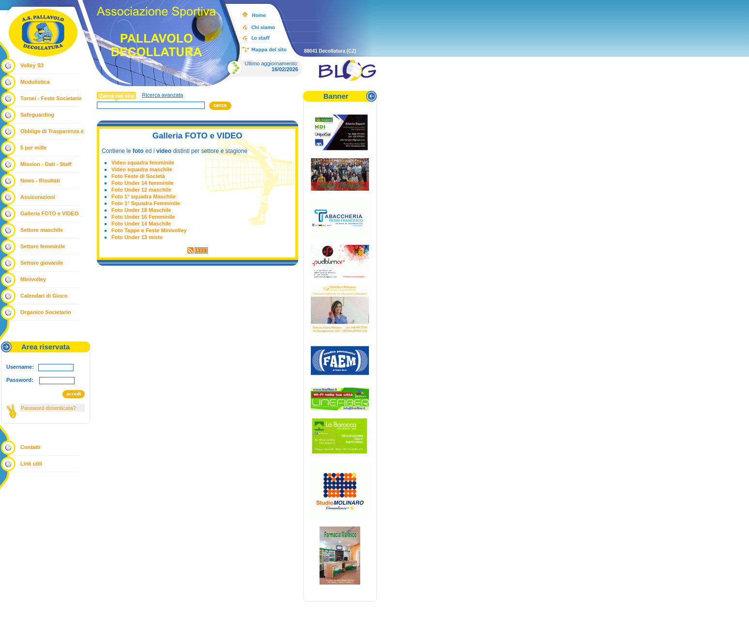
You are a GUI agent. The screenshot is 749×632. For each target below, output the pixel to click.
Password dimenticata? (48, 408)
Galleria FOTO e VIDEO (49, 213)
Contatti (30, 447)
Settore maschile (41, 230)
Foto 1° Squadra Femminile (145, 203)
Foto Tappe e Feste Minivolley (149, 230)
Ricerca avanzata (162, 95)
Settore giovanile (41, 263)
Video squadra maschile (141, 169)
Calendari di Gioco (43, 296)
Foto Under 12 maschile (141, 190)
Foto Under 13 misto (137, 237)
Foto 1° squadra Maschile (143, 196)
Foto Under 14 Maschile (141, 223)
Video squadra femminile (142, 163)
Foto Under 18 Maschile (141, 210)
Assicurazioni (37, 197)
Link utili (31, 463)
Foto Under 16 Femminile (143, 217)
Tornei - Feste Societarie (51, 98)
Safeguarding (37, 115)
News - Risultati (40, 180)
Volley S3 (32, 65)
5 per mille (33, 147)
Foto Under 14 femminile (142, 183)
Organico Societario (45, 312)
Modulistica (35, 82)
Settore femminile (42, 246)
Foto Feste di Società (138, 176)
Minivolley (33, 279)
